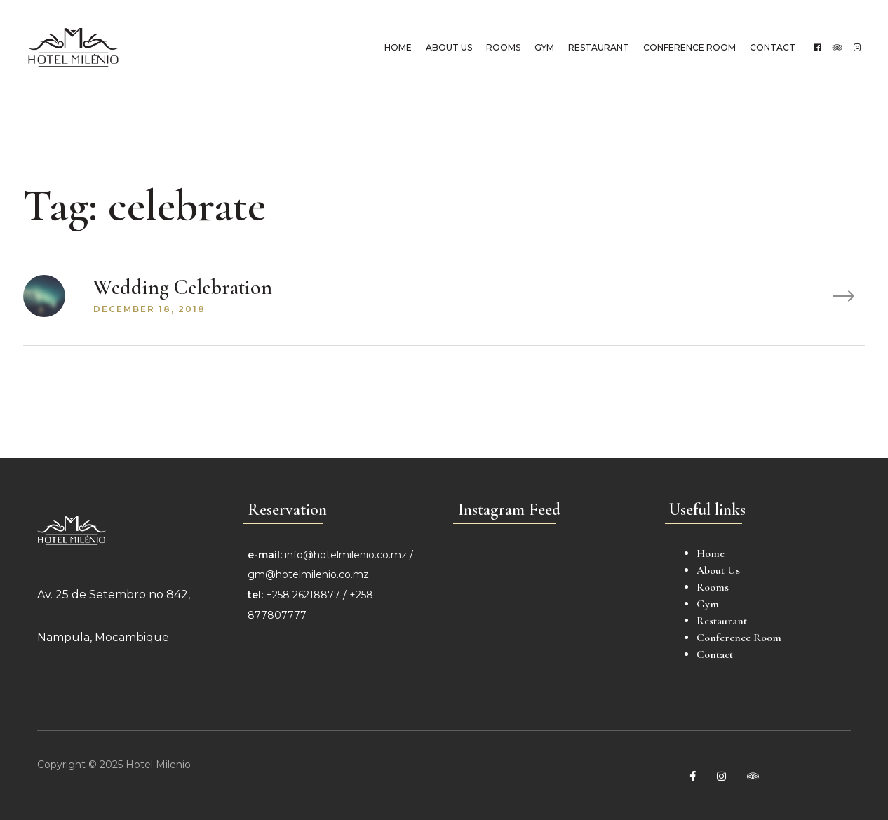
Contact (771, 47)
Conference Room (688, 47)
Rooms (502, 47)
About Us (447, 47)
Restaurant (597, 47)
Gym (543, 47)
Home (396, 47)
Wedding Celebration (182, 287)
